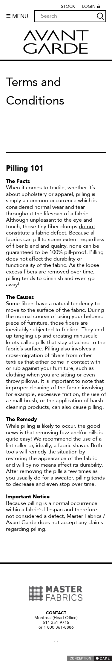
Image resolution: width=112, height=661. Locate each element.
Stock (68, 6)
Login (92, 7)
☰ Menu (17, 16)
